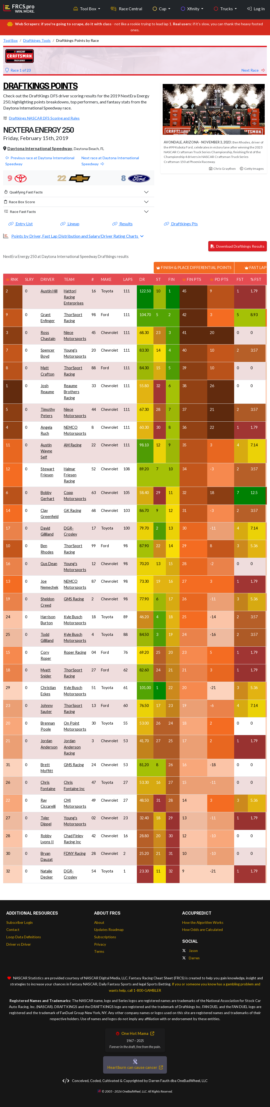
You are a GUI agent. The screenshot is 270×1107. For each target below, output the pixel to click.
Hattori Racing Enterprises (74, 297)
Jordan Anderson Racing (72, 747)
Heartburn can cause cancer (135, 1067)
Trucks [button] (224, 8)
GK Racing (72, 510)
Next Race (253, 70)
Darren (191, 958)
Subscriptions (105, 937)
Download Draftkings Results (237, 246)
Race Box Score (19, 202)
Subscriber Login (19, 922)
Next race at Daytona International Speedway (110, 161)
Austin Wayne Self (46, 451)
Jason (190, 951)
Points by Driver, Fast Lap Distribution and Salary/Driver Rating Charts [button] (75, 235)
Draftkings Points (44, 85)
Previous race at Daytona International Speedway (39, 161)
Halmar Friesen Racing (70, 475)
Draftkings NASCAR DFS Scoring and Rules (44, 118)
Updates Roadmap (109, 930)
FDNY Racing (75, 853)
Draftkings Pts (181, 223)
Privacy (100, 944)
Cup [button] (160, 8)
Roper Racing (75, 652)
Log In (256, 8)
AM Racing (72, 445)
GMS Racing (74, 599)
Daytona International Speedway (39, 148)
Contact (13, 930)
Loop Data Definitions (23, 937)
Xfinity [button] (190, 8)
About (99, 922)
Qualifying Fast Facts (23, 192)
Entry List (20, 223)
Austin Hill (49, 291)
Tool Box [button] (85, 8)
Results (122, 223)
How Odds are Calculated (202, 930)
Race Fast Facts (20, 212)
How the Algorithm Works (202, 922)
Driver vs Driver (18, 944)
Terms (99, 951)
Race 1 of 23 (18, 70)
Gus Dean (49, 563)
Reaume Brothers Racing (71, 391)
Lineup (69, 223)
